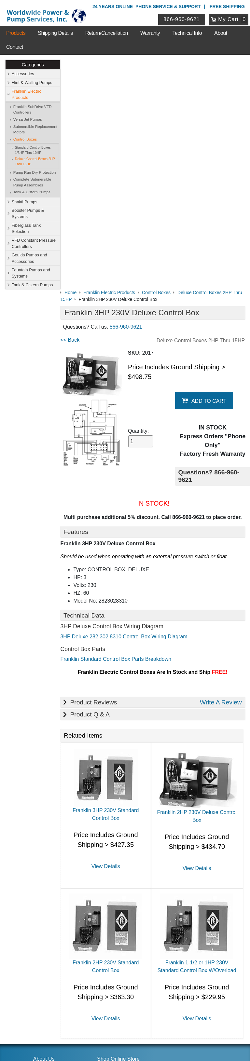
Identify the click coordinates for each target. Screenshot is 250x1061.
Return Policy (109, 979)
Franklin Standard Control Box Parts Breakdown (121, 430)
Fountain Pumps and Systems (31, 273)
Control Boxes (25, 139)
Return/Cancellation (106, 33)
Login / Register (112, 962)
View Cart (106, 971)
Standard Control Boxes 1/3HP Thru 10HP (33, 150)
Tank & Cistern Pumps (31, 192)
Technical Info (187, 33)
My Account (109, 954)
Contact (14, 47)
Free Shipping (227, 6)
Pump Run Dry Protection (34, 172)
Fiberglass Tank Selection (26, 228)
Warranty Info (47, 871)
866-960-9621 (182, 19)
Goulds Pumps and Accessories (29, 258)
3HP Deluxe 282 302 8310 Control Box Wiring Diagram (129, 408)
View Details (109, 636)
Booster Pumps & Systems (28, 213)
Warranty (150, 33)
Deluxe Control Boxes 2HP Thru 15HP (35, 161)
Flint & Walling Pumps (32, 82)
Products (15, 33)
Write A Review (221, 473)
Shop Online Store (118, 828)
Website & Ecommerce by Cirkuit (125, 1047)
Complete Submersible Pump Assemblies (32, 182)
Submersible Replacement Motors (35, 129)
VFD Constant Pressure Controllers (34, 243)
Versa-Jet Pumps (27, 119)
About (220, 33)
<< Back (75, 111)
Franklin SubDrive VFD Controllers (32, 109)
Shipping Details (55, 33)
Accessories (23, 74)
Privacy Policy (94, 1028)
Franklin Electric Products (26, 94)
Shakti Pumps (24, 201)
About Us (44, 828)
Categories (33, 64)
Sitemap (41, 845)
